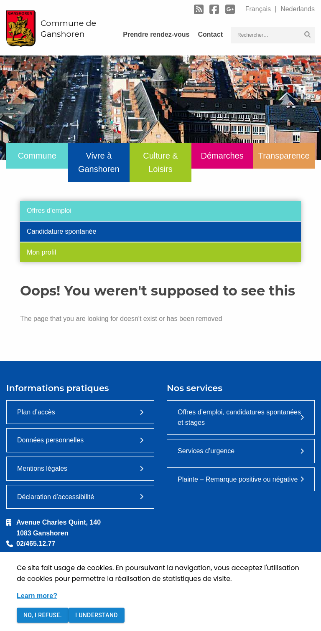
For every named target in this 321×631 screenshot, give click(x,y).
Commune (37, 155)
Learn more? (37, 595)
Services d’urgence (206, 450)
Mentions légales (42, 468)
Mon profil (41, 252)
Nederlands (297, 9)
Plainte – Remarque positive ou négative (238, 479)
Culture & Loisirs (160, 162)
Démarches (222, 155)
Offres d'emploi (49, 210)
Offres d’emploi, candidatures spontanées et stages (239, 418)
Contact (210, 34)
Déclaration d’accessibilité (55, 496)
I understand (97, 615)
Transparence (284, 155)
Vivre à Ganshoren (99, 162)
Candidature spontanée (61, 231)
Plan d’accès (36, 412)
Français (259, 9)
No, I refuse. (43, 615)
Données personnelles (50, 440)
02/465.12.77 (35, 543)
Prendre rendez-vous (156, 34)
